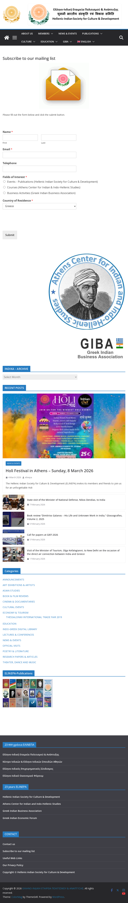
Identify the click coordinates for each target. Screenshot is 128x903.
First (5, 142)
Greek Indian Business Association (22, 810)
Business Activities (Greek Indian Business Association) (41, 193)
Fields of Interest (15, 177)
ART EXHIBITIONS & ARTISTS (19, 585)
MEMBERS (44, 33)
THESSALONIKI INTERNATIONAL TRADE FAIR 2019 (34, 617)
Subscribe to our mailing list (19, 851)
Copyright (8, 872)
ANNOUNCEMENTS (13, 579)
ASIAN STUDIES (11, 590)
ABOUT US (27, 33)
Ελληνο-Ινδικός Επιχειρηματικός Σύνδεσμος (28, 768)
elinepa (28, 477)
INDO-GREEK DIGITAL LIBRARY (20, 629)
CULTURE (26, 41)
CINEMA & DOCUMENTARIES (19, 601)
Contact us (9, 844)
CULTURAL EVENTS (13, 607)
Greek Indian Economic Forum (20, 818)
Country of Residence (18, 200)
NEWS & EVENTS (67, 33)
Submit (9, 235)
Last (43, 142)
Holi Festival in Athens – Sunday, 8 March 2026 (49, 470)
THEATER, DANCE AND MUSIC (19, 662)
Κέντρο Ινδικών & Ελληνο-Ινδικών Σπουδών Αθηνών (32, 761)
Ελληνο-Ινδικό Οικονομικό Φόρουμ (23, 775)
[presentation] (28, 225)
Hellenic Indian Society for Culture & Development (31, 796)
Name (8, 132)
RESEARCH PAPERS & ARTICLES (20, 656)
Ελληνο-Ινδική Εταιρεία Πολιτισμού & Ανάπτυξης (31, 754)
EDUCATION (47, 41)
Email (7, 149)
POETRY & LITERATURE (16, 651)
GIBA (65, 41)
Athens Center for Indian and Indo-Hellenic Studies (32, 803)
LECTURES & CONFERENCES (18, 634)
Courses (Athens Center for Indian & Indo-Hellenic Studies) (43, 187)
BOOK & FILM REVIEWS (15, 596)
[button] (51, 33)
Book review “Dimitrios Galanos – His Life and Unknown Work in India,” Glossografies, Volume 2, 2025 (74, 517)
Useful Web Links (12, 858)
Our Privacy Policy (13, 865)
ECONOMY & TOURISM (15, 612)
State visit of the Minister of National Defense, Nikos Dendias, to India (66, 499)
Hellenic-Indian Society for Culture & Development (46, 872)
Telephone (9, 163)
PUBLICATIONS (90, 33)
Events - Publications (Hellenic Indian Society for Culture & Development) (52, 182)
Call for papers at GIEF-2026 (42, 534)
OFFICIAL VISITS (11, 645)
